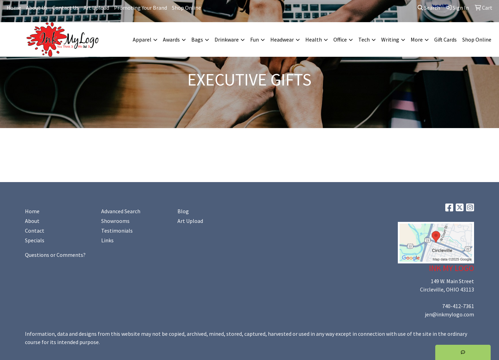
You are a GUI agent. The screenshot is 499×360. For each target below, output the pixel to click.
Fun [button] (254, 39)
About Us (36, 7)
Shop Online (186, 7)
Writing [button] (390, 39)
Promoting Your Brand (140, 7)
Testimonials (117, 230)
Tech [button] (364, 39)
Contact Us (65, 7)
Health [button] (313, 39)
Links (107, 240)
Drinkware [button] (227, 39)
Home (14, 7)
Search (429, 7)
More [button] (417, 39)
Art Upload (96, 7)
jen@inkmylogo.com (449, 314)
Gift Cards (445, 39)
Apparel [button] (142, 39)
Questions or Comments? (55, 254)
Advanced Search (120, 211)
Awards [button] (171, 39)
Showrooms (115, 220)
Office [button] (340, 39)
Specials (34, 240)
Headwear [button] (282, 39)
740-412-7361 (458, 306)
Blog (183, 211)
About (32, 220)
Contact (34, 230)
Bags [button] (197, 39)
